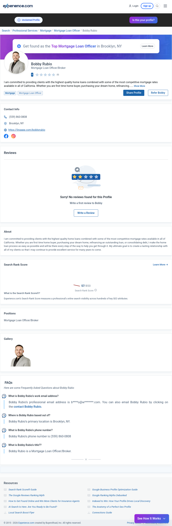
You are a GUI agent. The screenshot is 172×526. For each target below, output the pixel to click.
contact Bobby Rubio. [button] (27, 406)
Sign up (147, 6)
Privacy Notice (134, 523)
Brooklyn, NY (16, 123)
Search (6, 30)
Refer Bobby (158, 92)
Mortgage (46, 30)
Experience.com (26, 523)
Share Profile (133, 92)
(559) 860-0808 (18, 116)
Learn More (147, 46)
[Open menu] (165, 6)
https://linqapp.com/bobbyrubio (26, 129)
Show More (139, 86)
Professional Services (24, 30)
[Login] (133, 6)
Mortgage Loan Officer (67, 30)
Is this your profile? (143, 20)
